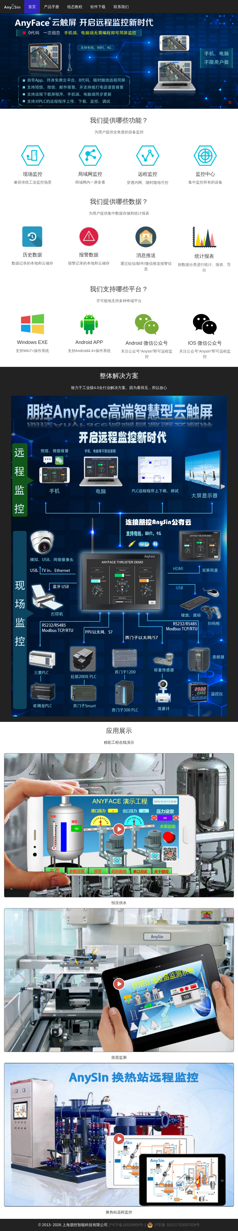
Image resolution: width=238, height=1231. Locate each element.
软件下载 (98, 7)
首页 (32, 7)
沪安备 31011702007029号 (173, 1225)
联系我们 (121, 7)
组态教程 (74, 7)
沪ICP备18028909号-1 (127, 1225)
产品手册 (51, 7)
